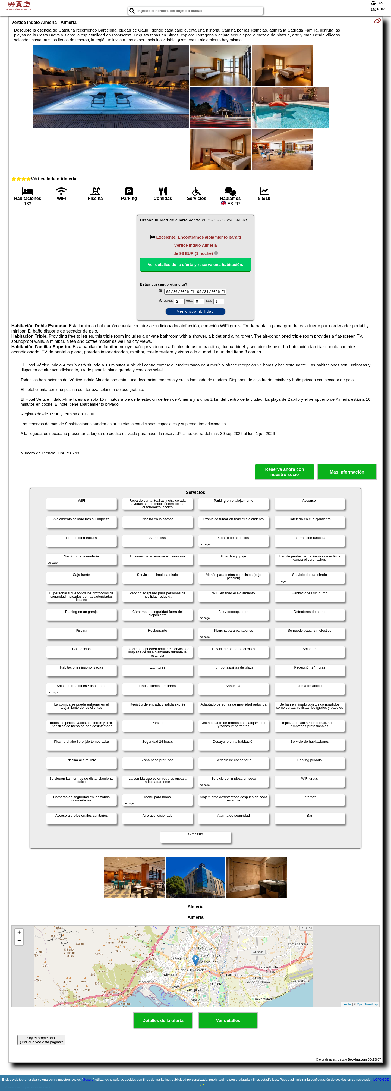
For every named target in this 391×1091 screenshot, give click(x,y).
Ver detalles (228, 1020)
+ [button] (19, 933)
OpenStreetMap (367, 1004)
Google (88, 1079)
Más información (347, 472)
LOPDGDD (381, 1079)
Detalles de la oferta (162, 1020)
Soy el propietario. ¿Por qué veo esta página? (41, 1040)
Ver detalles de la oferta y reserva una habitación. (195, 264)
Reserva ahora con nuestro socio (284, 472)
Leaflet (346, 1004)
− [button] (19, 941)
